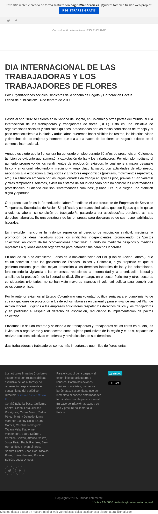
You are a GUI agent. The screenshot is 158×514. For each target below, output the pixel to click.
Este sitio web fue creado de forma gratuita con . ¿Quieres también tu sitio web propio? (79, 8)
